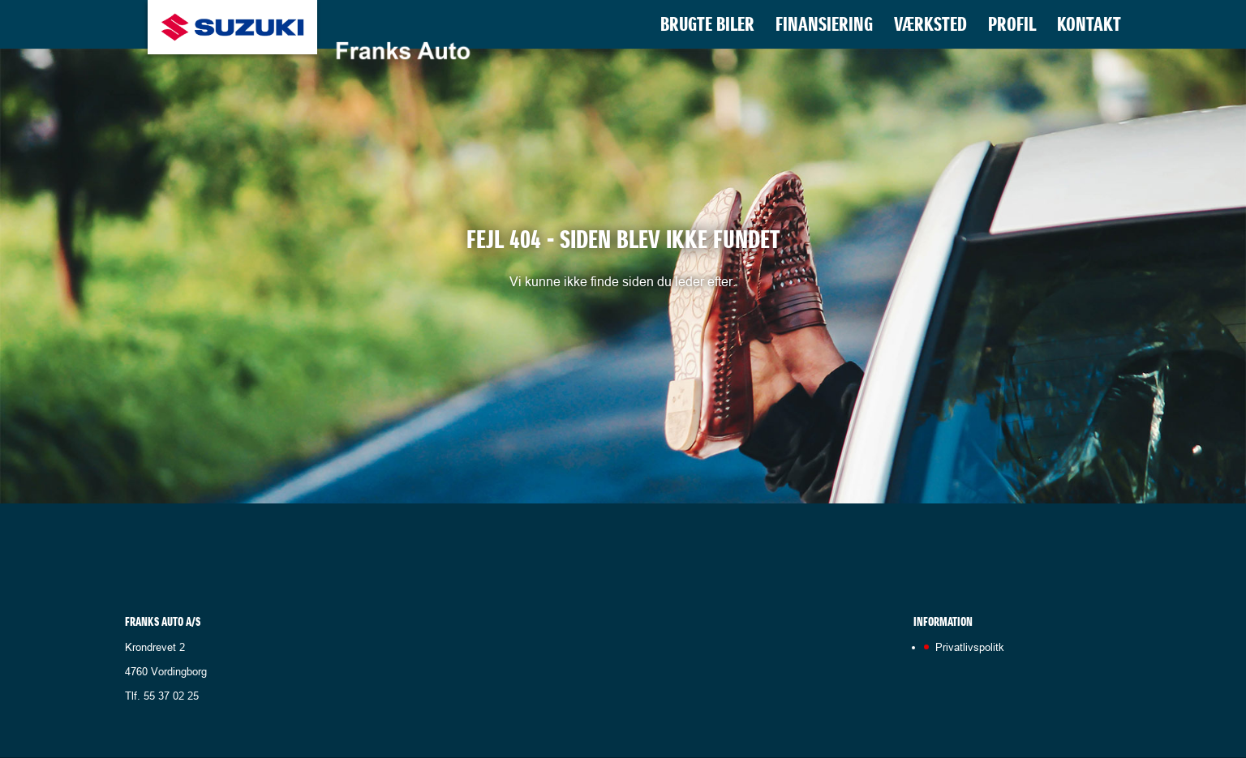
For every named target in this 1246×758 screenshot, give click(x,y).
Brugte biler (707, 27)
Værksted (930, 27)
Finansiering (824, 27)
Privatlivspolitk (969, 646)
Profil (1012, 27)
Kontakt (1089, 27)
